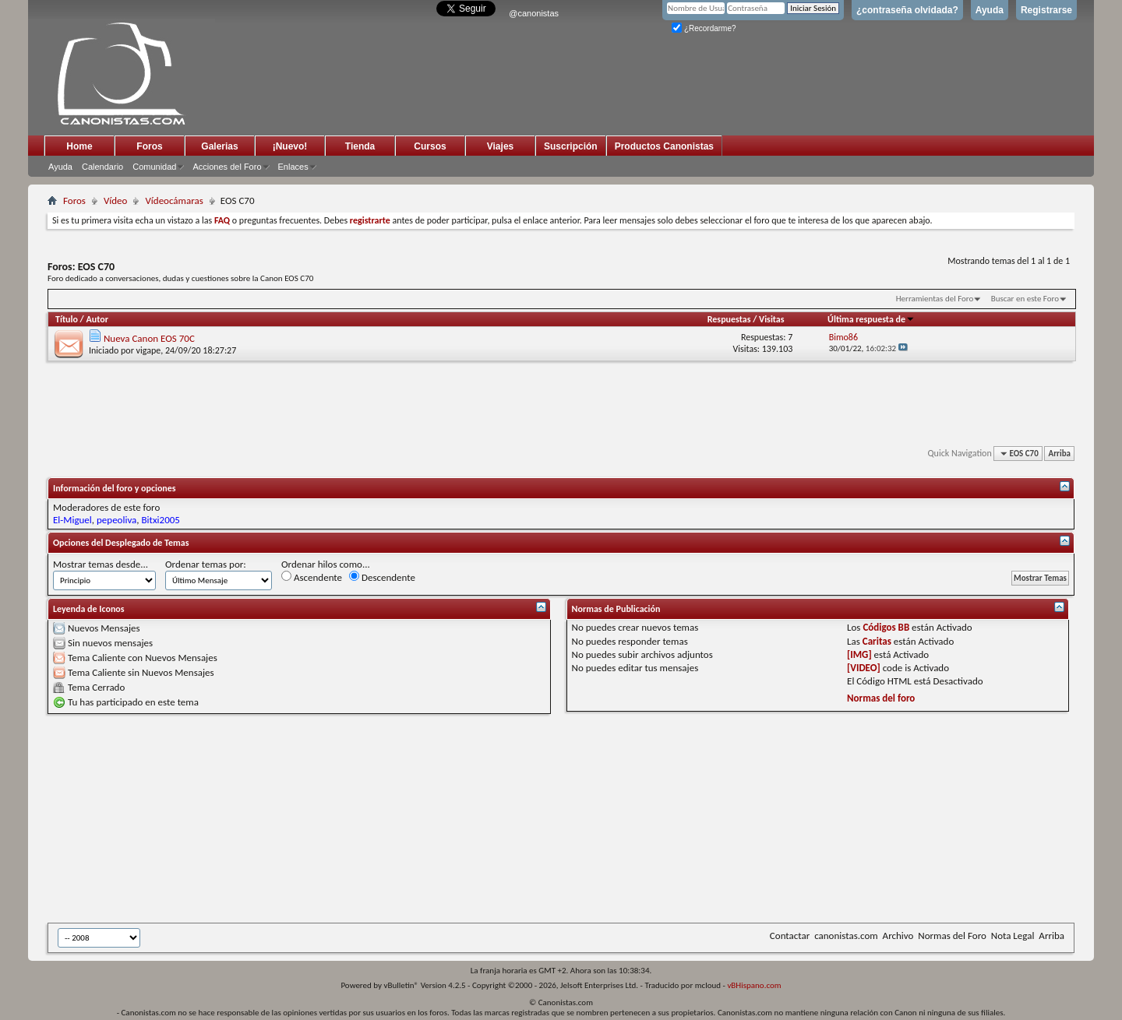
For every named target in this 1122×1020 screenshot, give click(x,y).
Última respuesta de (871, 319)
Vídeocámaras (174, 200)
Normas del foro (881, 698)
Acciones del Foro (226, 166)
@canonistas (534, 13)
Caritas (877, 641)
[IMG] (859, 654)
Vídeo (116, 200)
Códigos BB (886, 627)
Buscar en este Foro (1025, 299)
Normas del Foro (952, 935)
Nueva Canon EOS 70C (149, 338)
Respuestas (729, 319)
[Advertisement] (429, 818)
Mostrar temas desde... (100, 564)
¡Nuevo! (290, 146)
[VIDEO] (863, 668)
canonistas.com (845, 935)
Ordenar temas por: (205, 564)
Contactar (790, 935)
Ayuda (990, 10)
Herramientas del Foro (935, 299)
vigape (148, 350)
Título (66, 319)
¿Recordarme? (704, 28)
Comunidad (154, 166)
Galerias (219, 146)
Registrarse (1046, 10)
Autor (97, 319)
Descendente (382, 577)
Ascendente (311, 577)
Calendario (102, 166)
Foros (149, 146)
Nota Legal (1013, 935)
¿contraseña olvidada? (907, 10)
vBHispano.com (754, 985)
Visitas (772, 319)
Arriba (1059, 453)
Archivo (898, 935)
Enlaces (293, 166)
